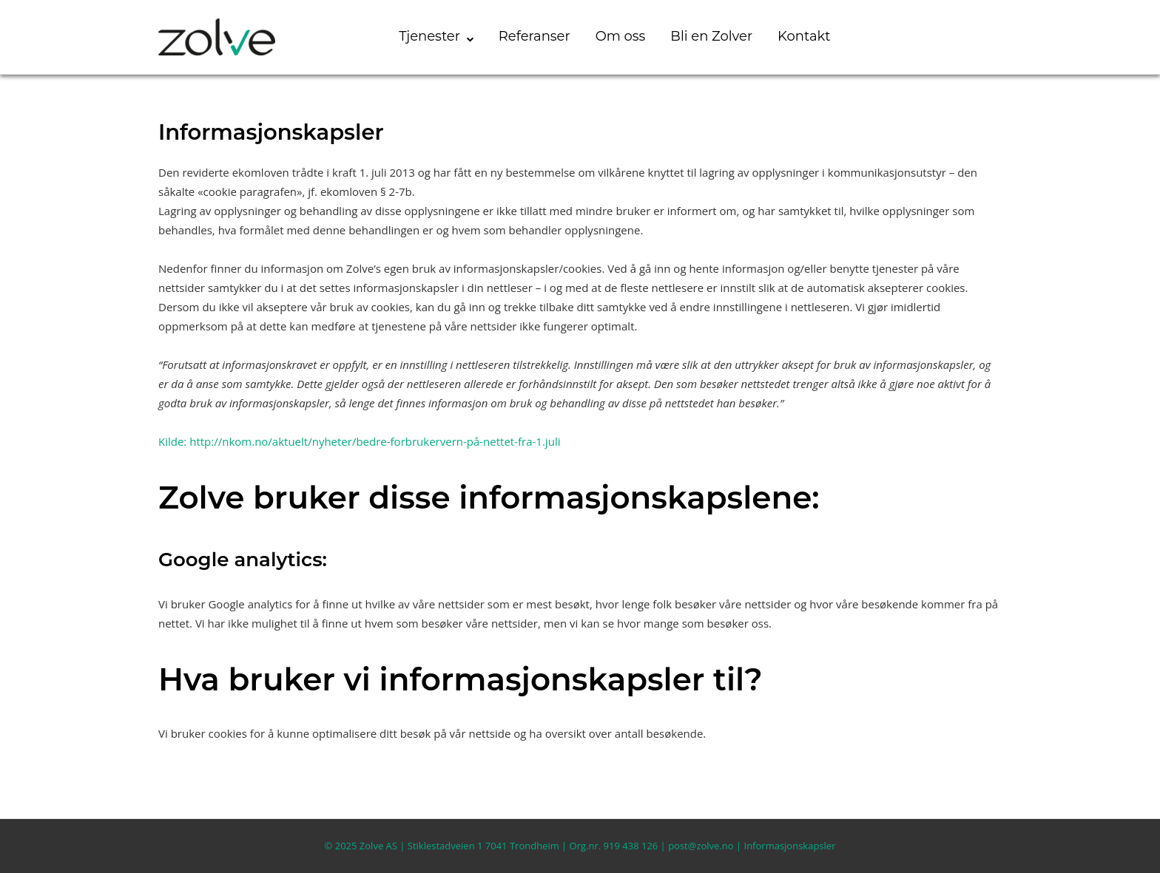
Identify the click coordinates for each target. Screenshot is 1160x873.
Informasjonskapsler (790, 845)
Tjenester (429, 36)
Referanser (534, 36)
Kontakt (804, 36)
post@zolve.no (700, 845)
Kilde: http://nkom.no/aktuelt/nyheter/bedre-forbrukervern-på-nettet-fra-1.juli (359, 441)
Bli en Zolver (711, 36)
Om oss (621, 36)
